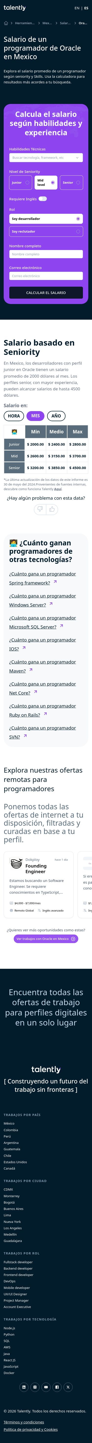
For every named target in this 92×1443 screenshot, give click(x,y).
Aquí (58, 489)
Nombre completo (25, 245)
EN (77, 7)
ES (86, 7)
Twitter (68, 1387)
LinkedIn (24, 1387)
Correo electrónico (25, 267)
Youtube (46, 1387)
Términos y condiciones (24, 1422)
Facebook (57, 1387)
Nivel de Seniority (24, 171)
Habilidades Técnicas (27, 149)
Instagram (35, 1387)
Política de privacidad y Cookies (31, 1429)
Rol (12, 209)
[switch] (43, 198)
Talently (15, 8)
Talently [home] (46, 1069)
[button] (46, 157)
